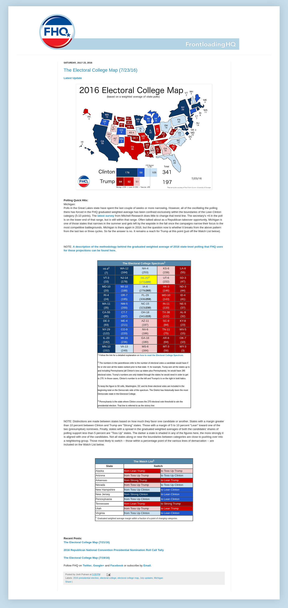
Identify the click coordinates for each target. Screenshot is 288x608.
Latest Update (73, 78)
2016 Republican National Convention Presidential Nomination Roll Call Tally (114, 550)
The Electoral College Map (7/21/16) (87, 542)
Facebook (116, 565)
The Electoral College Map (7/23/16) (100, 70)
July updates (146, 578)
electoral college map (128, 578)
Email (147, 565)
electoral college (108, 578)
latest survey (105, 215)
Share (68, 581)
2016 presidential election (86, 578)
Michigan (158, 578)
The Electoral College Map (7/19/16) (87, 557)
